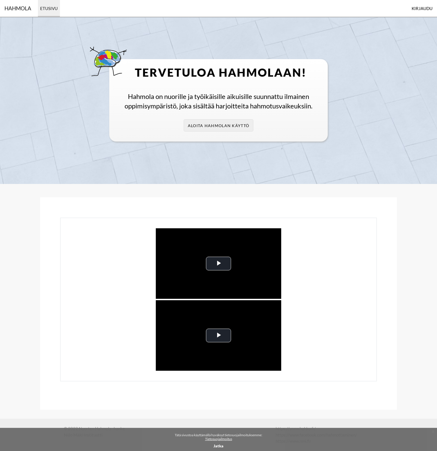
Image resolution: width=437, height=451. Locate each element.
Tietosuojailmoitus (218, 439)
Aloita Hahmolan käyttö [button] (218, 125)
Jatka (218, 445)
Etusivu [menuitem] (49, 8)
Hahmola (17, 8)
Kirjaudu (422, 8)
